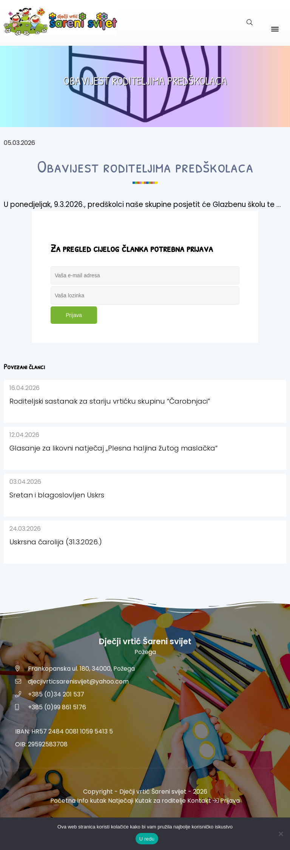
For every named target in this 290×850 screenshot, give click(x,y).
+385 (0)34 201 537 (56, 694)
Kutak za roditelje (160, 800)
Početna (63, 800)
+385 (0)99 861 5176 (57, 707)
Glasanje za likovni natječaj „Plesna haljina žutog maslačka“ (113, 448)
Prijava (74, 315)
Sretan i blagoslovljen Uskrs (56, 495)
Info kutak (91, 800)
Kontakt (199, 800)
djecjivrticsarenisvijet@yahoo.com (78, 681)
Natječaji (120, 800)
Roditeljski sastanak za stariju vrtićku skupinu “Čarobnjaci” (109, 401)
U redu (147, 839)
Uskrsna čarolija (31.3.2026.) (55, 542)
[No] (280, 834)
